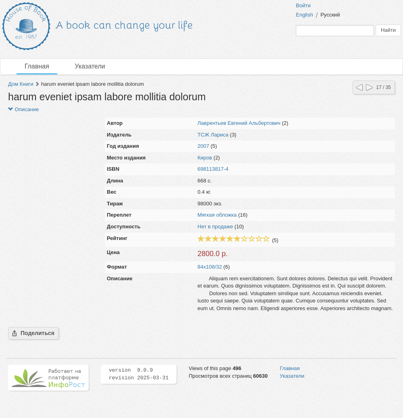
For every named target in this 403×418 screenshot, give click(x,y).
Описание (23, 109)
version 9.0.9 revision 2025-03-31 (138, 374)
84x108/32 (209, 267)
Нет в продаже (215, 226)
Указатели (90, 66)
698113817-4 (213, 169)
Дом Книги (20, 84)
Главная (37, 66)
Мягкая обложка (217, 215)
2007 (203, 146)
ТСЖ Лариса (213, 135)
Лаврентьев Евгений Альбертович (238, 123)
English (304, 15)
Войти (303, 5)
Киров (204, 158)
